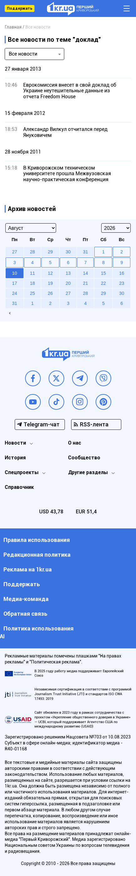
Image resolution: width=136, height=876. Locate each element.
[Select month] (30, 228)
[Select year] (116, 228)
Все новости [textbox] (23, 54)
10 (14, 273)
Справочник (19, 487)
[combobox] (34, 54)
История (15, 458)
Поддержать (19, 8)
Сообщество (84, 458)
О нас (74, 443)
